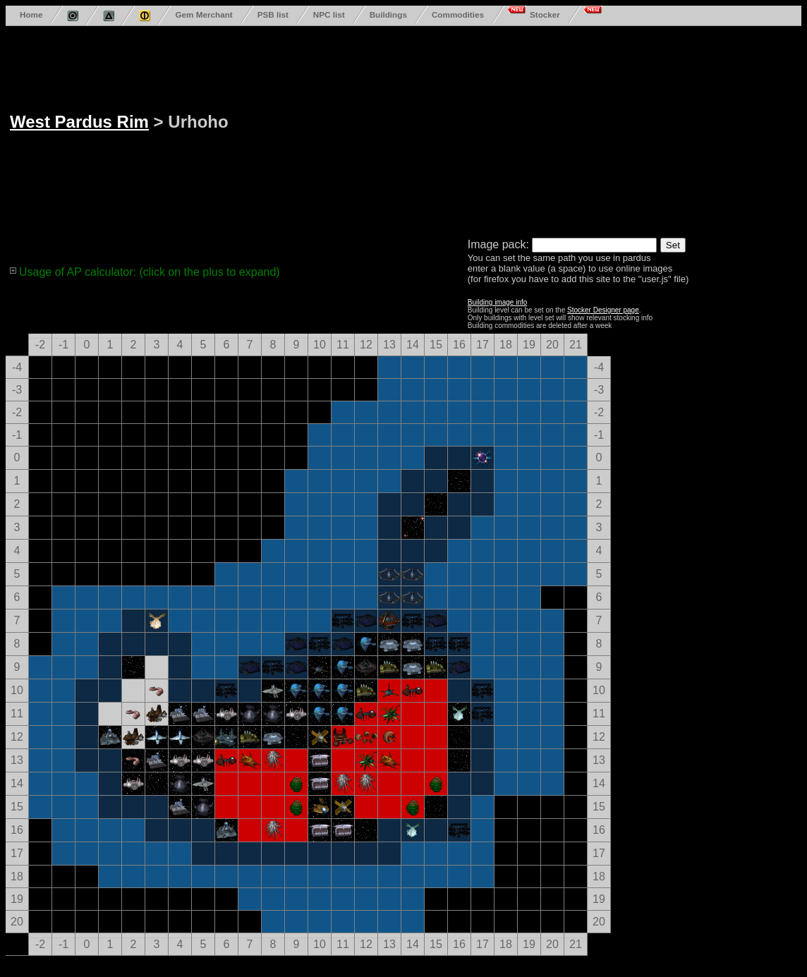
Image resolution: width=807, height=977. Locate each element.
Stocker (545, 14)
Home (31, 14)
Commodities (458, 14)
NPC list (329, 14)
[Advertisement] (415, 129)
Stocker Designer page (603, 310)
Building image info (498, 302)
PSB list (273, 14)
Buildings (388, 14)
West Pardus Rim (79, 121)
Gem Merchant (203, 14)
